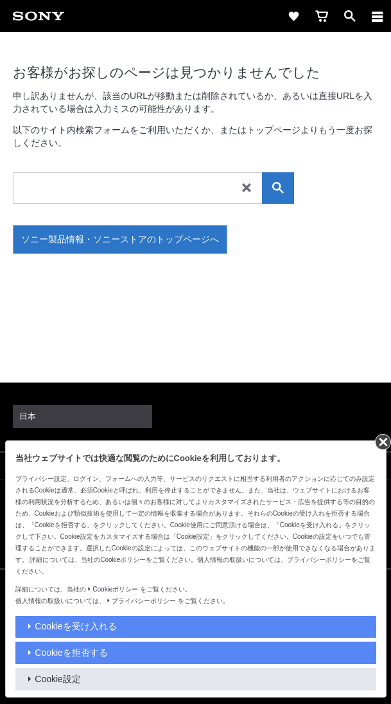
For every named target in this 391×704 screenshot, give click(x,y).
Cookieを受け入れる (76, 626)
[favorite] (293, 16)
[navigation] (377, 16)
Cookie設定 (58, 679)
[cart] (322, 16)
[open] (350, 16)
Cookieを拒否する (71, 652)
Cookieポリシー (115, 589)
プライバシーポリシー (144, 600)
